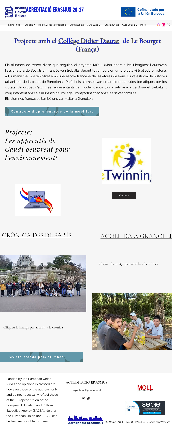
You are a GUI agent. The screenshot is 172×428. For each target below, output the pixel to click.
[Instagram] (158, 24)
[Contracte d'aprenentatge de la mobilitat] (52, 111)
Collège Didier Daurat (88, 40)
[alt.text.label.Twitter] (168, 24)
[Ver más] (124, 195)
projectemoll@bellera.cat (86, 390)
